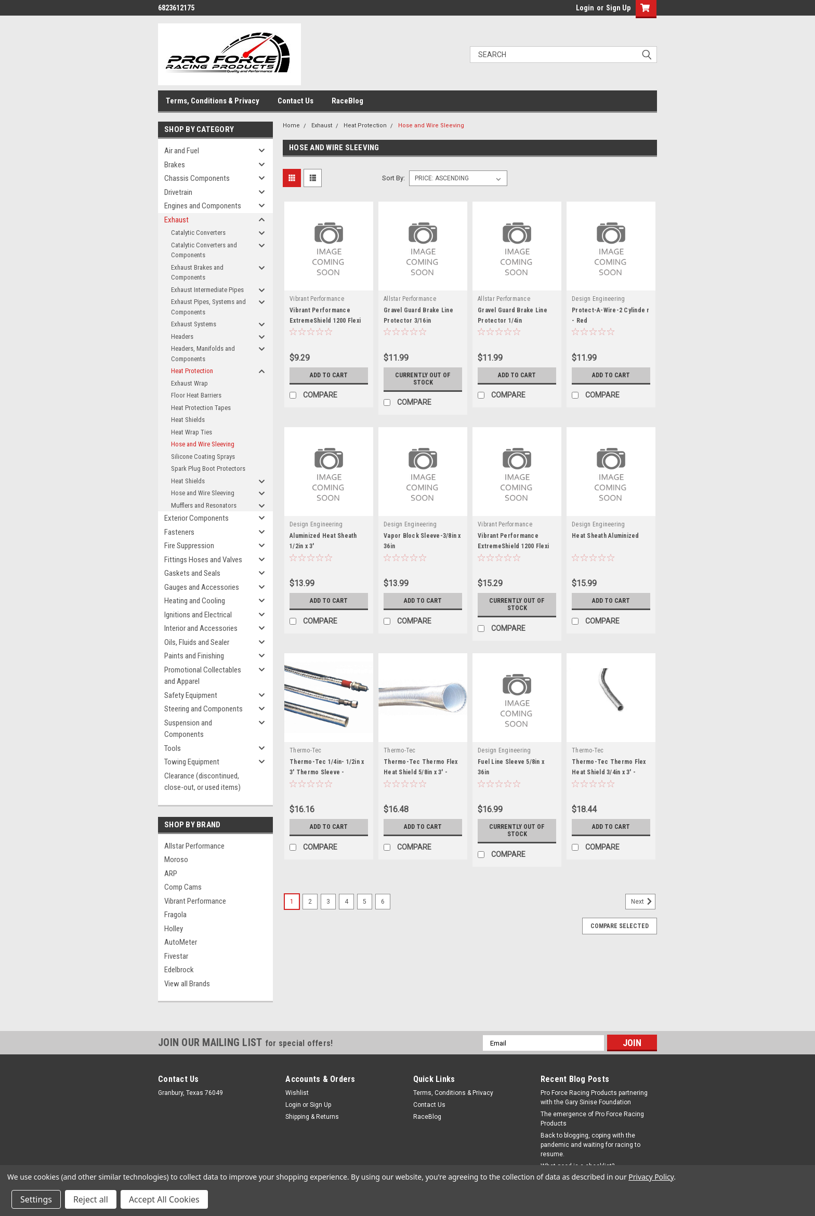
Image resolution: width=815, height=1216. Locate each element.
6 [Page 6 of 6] (383, 901)
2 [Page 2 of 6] (310, 901)
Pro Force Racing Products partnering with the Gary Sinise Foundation (594, 1097)
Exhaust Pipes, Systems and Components (208, 307)
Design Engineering (598, 298)
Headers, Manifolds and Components (203, 354)
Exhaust (176, 219)
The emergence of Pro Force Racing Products (592, 1119)
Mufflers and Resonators (203, 505)
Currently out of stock (423, 379)
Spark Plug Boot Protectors (208, 468)
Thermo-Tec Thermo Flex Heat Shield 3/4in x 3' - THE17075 (609, 772)
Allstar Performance (194, 846)
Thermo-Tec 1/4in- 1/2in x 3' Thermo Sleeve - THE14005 (327, 772)
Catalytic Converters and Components (204, 250)
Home (291, 125)
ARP (170, 873)
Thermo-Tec (306, 750)
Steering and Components (203, 708)
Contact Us (295, 100)
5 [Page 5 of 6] (364, 901)
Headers (182, 336)
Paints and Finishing (194, 655)
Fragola (175, 914)
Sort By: (393, 178)
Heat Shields (188, 420)
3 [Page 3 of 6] (328, 901)
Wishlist (297, 1092)
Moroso (176, 859)
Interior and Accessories (201, 628)
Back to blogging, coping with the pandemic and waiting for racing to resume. (590, 1145)
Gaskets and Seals (192, 573)
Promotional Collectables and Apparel (202, 675)
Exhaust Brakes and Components (197, 272)
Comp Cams (183, 887)
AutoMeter (180, 942)
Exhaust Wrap (189, 383)
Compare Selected (619, 926)
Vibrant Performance (195, 901)
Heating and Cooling (194, 600)
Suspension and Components (188, 728)
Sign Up (618, 8)
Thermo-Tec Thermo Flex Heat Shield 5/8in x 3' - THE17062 (421, 772)
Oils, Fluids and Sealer (196, 642)
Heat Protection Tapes (201, 408)
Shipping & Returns (312, 1116)
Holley (173, 928)
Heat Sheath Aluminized (605, 535)
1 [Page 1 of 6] (292, 901)
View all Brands (187, 983)
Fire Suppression (189, 545)
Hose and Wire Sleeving (202, 444)
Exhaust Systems (193, 324)
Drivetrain (178, 192)
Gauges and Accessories (201, 587)
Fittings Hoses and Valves (203, 559)
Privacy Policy (651, 1177)
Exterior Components (196, 518)
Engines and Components (202, 205)
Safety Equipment (190, 695)
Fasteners (179, 532)
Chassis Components (197, 178)
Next (643, 901)
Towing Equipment (191, 761)
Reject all (90, 1199)
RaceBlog (347, 100)
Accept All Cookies (164, 1199)
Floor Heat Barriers (196, 395)
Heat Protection (192, 371)
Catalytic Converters (198, 232)
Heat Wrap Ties (191, 432)
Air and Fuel (181, 150)
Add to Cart (328, 375)
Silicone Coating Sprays (203, 456)
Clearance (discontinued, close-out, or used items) (202, 781)
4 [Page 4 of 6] (346, 901)
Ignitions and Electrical (198, 614)
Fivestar (176, 956)
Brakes (174, 164)
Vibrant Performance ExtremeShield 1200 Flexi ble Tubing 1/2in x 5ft (325, 321)
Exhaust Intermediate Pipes (207, 290)
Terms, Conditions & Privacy (212, 100)
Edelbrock (179, 969)
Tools (172, 748)
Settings (36, 1199)
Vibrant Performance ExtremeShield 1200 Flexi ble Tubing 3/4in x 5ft (513, 546)
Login (585, 8)
